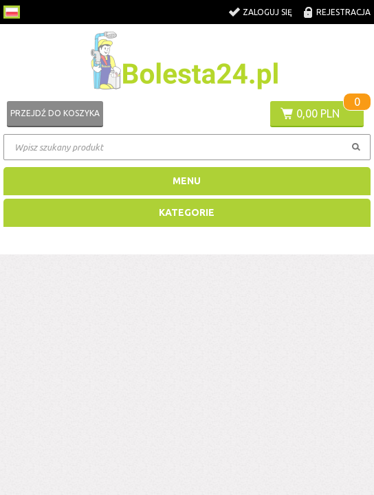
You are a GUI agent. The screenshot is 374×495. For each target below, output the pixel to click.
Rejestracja (343, 12)
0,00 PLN (318, 113)
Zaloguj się (267, 12)
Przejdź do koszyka (55, 113)
